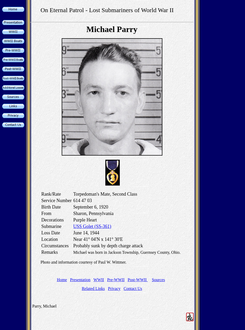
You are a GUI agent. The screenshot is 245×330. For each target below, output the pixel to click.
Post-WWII (138, 280)
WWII (98, 280)
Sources (158, 280)
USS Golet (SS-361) (92, 226)
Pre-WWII (116, 280)
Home (62, 280)
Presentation (80, 280)
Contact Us (133, 288)
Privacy (114, 288)
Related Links (93, 288)
